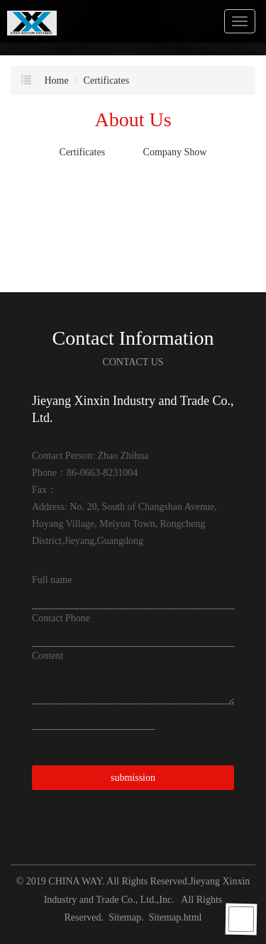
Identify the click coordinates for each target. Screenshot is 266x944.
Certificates (107, 80)
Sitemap (125, 917)
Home (57, 80)
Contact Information (133, 338)
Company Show (175, 152)
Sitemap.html (174, 917)
